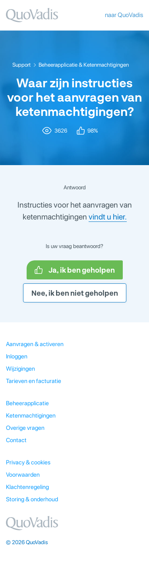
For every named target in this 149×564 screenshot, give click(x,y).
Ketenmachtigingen (31, 415)
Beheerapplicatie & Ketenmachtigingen (84, 65)
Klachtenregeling (27, 487)
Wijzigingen (20, 368)
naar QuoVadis (124, 15)
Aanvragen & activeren (35, 344)
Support (21, 65)
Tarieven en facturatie (33, 381)
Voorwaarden (23, 474)
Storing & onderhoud (32, 499)
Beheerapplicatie (27, 403)
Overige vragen (25, 427)
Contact (16, 440)
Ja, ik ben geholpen (75, 270)
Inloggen (16, 356)
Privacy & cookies (28, 462)
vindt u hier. (108, 216)
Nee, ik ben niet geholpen (74, 293)
